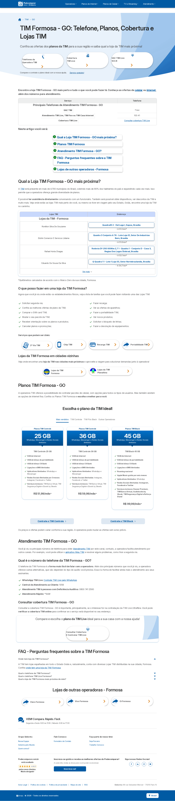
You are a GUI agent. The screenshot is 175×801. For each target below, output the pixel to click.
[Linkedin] (138, 764)
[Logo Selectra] (27, 4)
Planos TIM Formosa (71, 144)
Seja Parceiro (94, 741)
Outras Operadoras (106, 419)
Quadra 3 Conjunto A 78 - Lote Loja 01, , (121, 236)
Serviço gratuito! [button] (77, 73)
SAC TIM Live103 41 (115, 59)
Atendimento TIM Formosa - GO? (79, 151)
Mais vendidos (62, 419)
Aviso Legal (22, 785)
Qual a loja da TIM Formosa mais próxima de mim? (42, 679)
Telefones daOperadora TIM (25, 61)
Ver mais (86, 271)
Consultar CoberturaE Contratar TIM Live (69, 633)
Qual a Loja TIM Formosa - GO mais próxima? (87, 137)
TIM (22, 189)
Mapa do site (76, 785)
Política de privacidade (58, 785)
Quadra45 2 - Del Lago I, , (121, 225)
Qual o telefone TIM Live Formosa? (35, 676)
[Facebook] (131, 764)
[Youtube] (150, 764)
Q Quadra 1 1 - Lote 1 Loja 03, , (121, 261)
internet (151, 90)
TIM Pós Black (90, 419)
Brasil (153, 796)
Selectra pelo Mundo (26, 745)
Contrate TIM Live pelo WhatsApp (60, 580)
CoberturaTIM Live (70, 59)
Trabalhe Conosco (96, 745)
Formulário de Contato (62, 741)
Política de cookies (38, 785)
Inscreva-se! (70, 769)
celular (139, 90)
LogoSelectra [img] (19, 796)
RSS (86, 785)
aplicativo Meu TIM (74, 552)
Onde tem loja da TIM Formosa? (33, 659)
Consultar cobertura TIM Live (137, 120)
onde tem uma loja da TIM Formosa (43, 667)
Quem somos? (23, 748)
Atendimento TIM (81, 549)
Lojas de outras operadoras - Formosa (82, 169)
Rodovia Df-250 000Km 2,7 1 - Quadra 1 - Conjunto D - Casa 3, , (121, 250)
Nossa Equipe (23, 741)
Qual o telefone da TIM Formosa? (34, 673)
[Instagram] (144, 764)
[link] (27, 765)
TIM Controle (76, 419)
